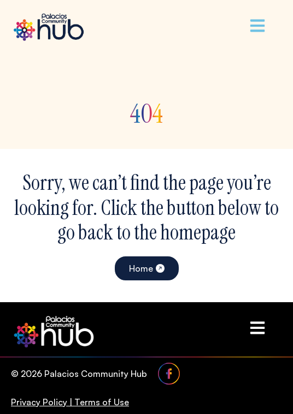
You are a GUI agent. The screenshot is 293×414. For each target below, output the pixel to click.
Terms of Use (101, 402)
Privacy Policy (39, 402)
